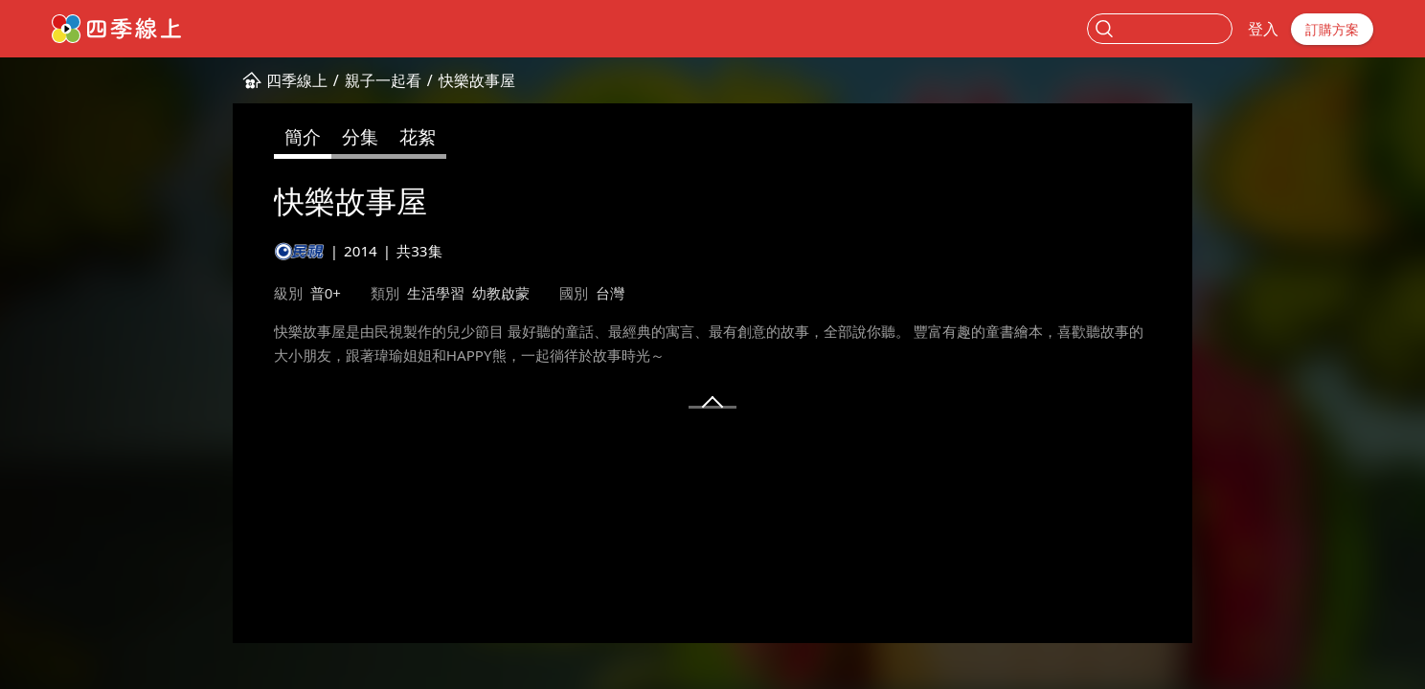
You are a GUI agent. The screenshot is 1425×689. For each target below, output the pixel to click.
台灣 (610, 292)
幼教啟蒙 (501, 292)
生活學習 (435, 292)
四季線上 (297, 80)
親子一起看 (383, 80)
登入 (1263, 28)
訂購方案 (1332, 29)
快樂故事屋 (477, 80)
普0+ (325, 292)
